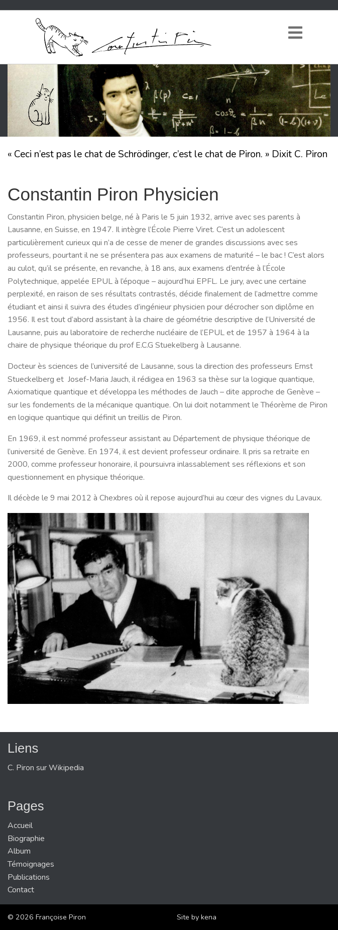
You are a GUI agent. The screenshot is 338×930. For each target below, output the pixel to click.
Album (19, 851)
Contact (21, 889)
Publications (29, 877)
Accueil (20, 825)
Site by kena (196, 917)
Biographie (26, 838)
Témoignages (31, 864)
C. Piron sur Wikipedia (46, 767)
